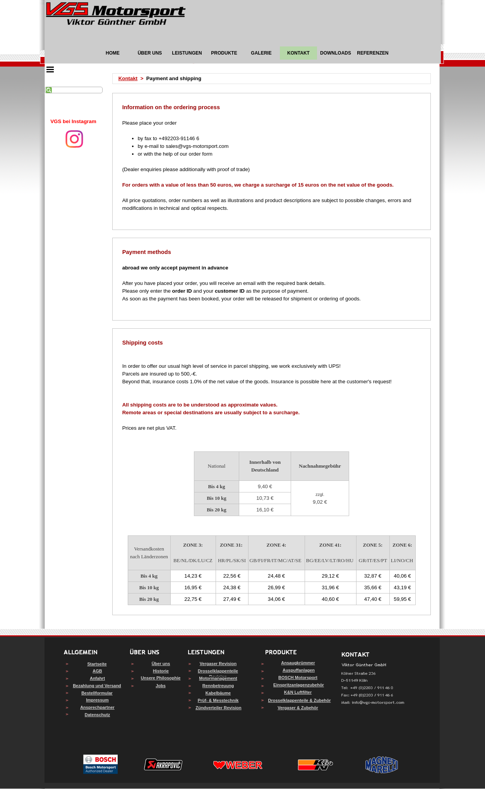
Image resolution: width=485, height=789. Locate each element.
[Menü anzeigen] (50, 69)
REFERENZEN (372, 53)
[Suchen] (74, 90)
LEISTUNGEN (187, 53)
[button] (372, 703)
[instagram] (74, 139)
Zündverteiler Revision (218, 707)
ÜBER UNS (150, 53)
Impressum (97, 700)
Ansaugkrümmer (298, 662)
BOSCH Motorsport (297, 677)
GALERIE (261, 53)
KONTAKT (298, 53)
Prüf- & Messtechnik (218, 700)
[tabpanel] (74, 121)
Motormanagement (218, 678)
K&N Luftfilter (298, 692)
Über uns (161, 663)
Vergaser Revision (218, 663)
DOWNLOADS (335, 53)
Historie (161, 671)
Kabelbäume (218, 693)
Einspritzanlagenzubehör (298, 685)
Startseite (96, 664)
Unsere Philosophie (161, 678)
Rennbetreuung (218, 685)
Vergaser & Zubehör (298, 707)
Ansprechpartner (97, 707)
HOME (113, 53)
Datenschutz (97, 714)
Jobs (161, 685)
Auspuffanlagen (299, 670)
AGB (97, 671)
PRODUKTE (224, 53)
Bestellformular (97, 693)
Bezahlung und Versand (97, 685)
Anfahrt (97, 678)
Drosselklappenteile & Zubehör (299, 700)
